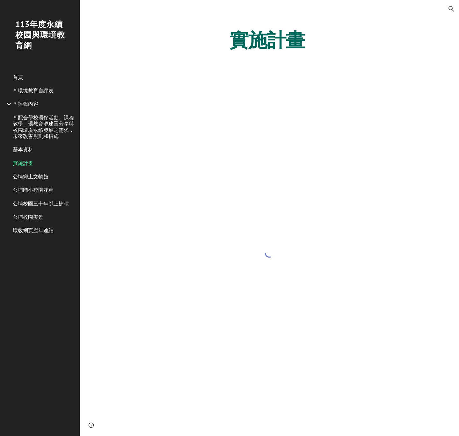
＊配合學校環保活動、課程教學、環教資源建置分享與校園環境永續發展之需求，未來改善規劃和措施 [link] (43, 126)
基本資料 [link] (23, 149)
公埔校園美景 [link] (28, 217)
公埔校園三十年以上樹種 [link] (41, 203)
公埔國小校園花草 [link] (33, 190)
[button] (451, 9)
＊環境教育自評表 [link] (33, 90)
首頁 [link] (18, 77)
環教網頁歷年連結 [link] (33, 230)
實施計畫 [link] (23, 163)
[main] (269, 40)
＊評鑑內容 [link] (25, 104)
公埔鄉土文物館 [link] (30, 176)
